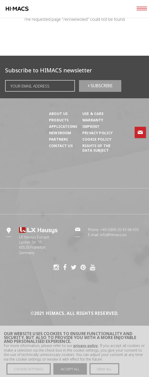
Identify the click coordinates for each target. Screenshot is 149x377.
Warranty (92, 120)
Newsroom (60, 132)
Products (59, 120)
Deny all (104, 371)
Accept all (70, 371)
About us (58, 113)
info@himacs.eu (113, 234)
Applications (63, 126)
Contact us (61, 145)
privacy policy (85, 347)
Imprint (91, 126)
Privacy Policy (97, 132)
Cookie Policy (96, 139)
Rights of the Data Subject (96, 148)
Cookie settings (28, 371)
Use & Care (93, 113)
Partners (58, 139)
